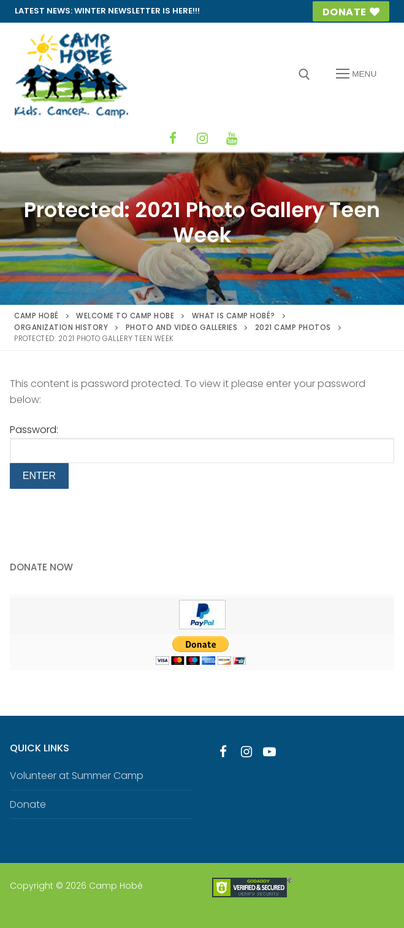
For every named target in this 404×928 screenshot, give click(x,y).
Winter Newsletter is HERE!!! (137, 11)
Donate (351, 12)
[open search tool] (304, 74)
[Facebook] (173, 138)
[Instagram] (202, 138)
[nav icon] (356, 74)
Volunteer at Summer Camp (76, 776)
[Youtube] (269, 752)
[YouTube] (232, 138)
